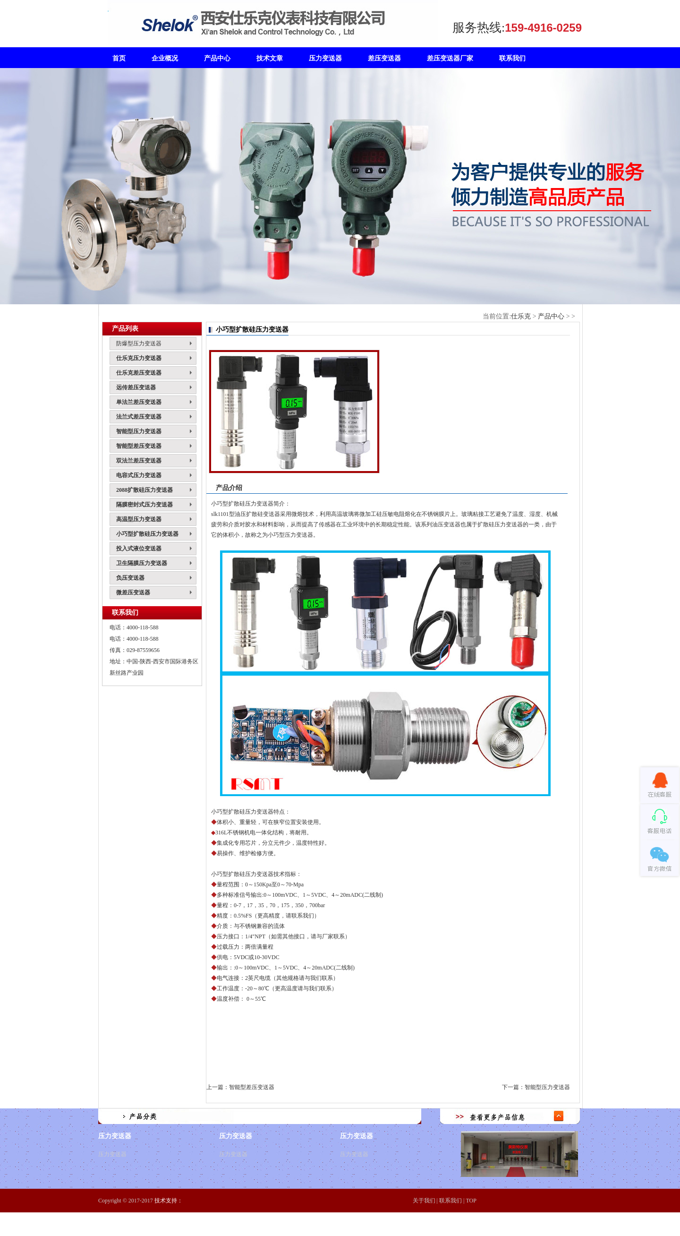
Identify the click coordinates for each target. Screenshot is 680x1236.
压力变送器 (112, 1154)
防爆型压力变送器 (139, 343)
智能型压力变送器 (547, 1087)
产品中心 (551, 316)
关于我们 (424, 1200)
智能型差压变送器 (251, 1087)
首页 (119, 58)
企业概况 (165, 58)
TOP (471, 1200)
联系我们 (450, 1200)
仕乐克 (521, 316)
